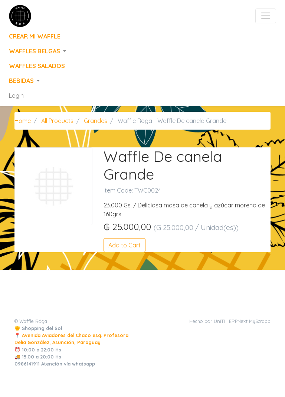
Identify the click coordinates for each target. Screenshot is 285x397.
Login (16, 95)
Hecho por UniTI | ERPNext (218, 321)
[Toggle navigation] (265, 16)
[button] (142, 51)
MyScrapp (260, 321)
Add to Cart (124, 245)
